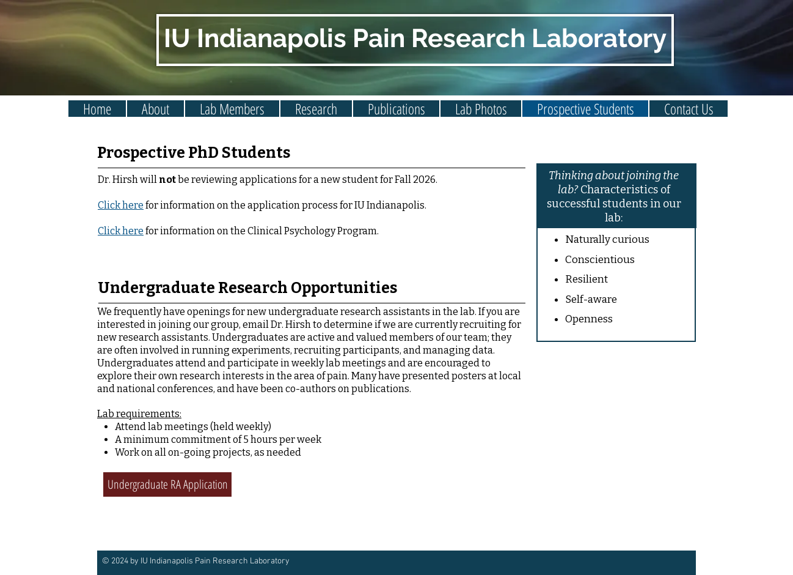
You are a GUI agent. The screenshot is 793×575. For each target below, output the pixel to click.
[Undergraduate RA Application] (167, 484)
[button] (232, 108)
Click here (121, 231)
